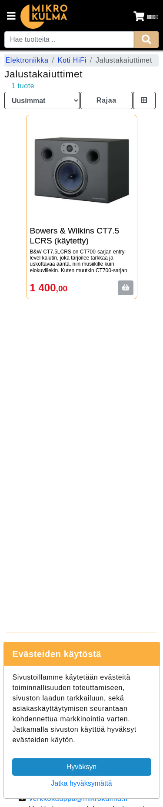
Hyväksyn (81, 766)
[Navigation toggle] (11, 17)
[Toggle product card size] (144, 100)
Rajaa (106, 100)
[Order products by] (42, 100)
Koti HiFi (72, 60)
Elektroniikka (27, 60)
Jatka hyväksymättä (81, 783)
